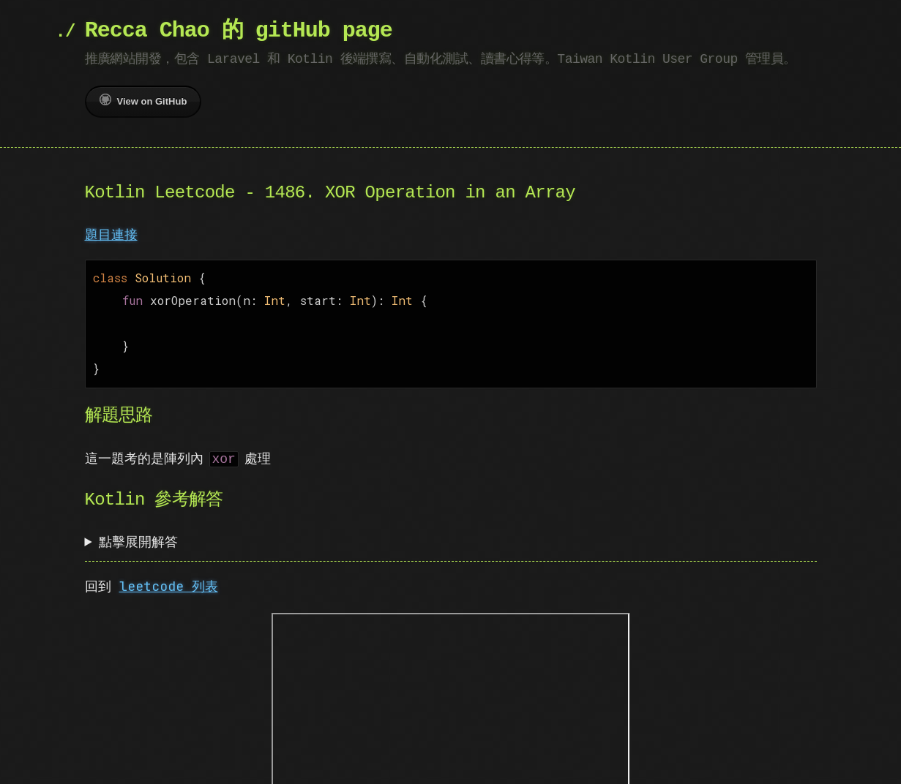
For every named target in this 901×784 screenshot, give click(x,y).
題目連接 (111, 234)
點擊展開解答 (138, 534)
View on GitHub (143, 100)
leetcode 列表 (168, 578)
